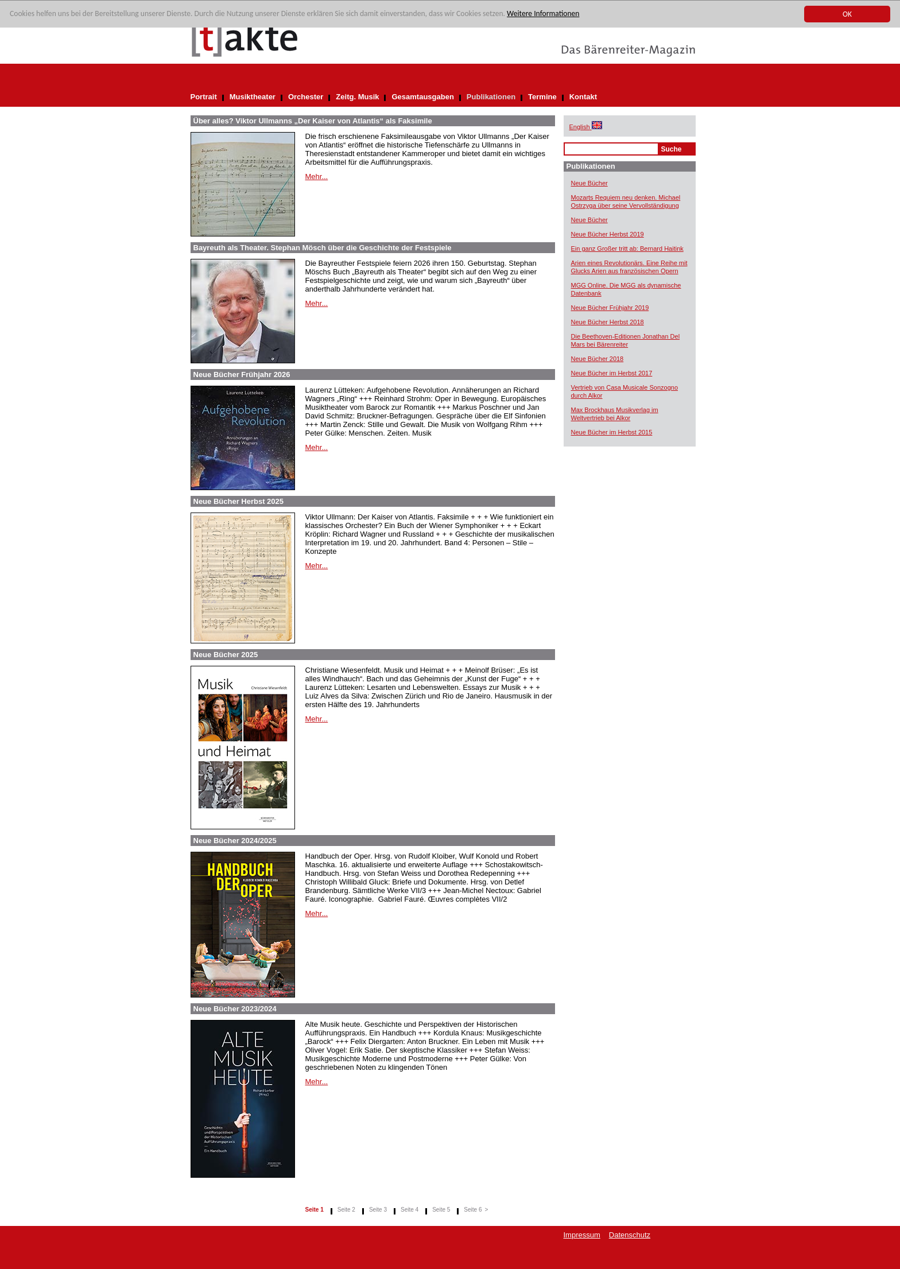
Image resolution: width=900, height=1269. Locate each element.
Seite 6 (473, 1209)
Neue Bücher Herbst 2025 (238, 501)
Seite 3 (378, 1209)
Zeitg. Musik (357, 96)
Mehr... (316, 176)
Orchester (305, 96)
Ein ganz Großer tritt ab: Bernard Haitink (627, 248)
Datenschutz (629, 1235)
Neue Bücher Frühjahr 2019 (610, 307)
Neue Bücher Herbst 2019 (607, 234)
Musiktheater (253, 96)
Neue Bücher (589, 183)
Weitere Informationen (543, 14)
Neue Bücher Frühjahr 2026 (241, 374)
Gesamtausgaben (422, 96)
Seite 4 (409, 1209)
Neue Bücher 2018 (597, 358)
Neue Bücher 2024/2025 (235, 840)
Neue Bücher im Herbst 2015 (612, 432)
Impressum (582, 1235)
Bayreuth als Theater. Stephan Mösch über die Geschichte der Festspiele (322, 247)
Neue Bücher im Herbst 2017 (612, 373)
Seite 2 (346, 1209)
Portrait (204, 96)
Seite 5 (441, 1209)
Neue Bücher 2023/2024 (235, 1008)
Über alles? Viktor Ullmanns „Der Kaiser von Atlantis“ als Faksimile (312, 121)
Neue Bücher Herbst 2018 (607, 322)
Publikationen (491, 96)
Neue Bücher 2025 (225, 654)
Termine (542, 96)
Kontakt (583, 96)
